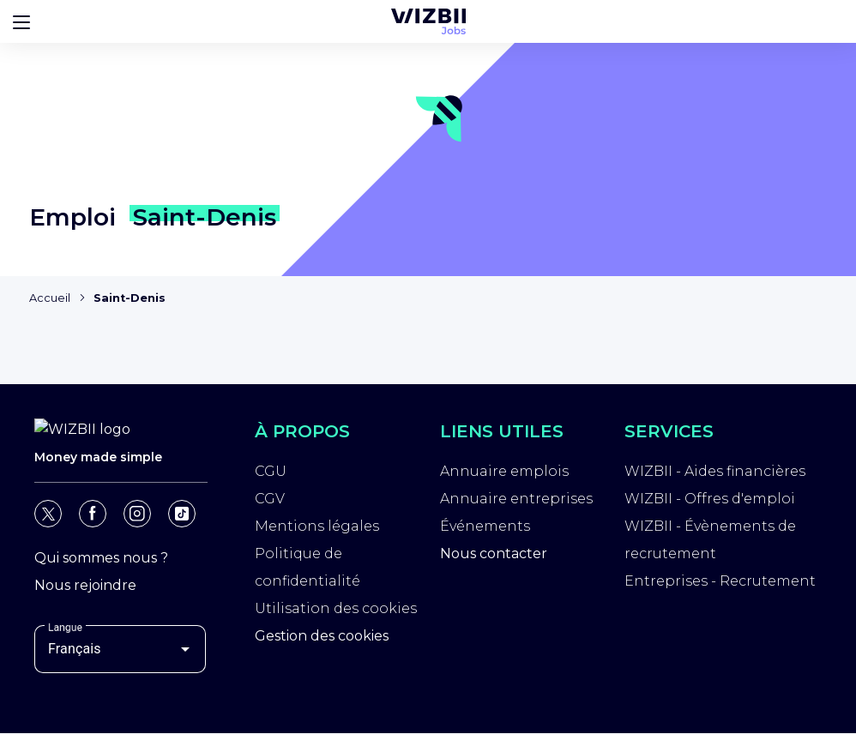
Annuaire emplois (504, 474)
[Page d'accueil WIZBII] (84, 36)
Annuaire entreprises (516, 501)
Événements (485, 528)
